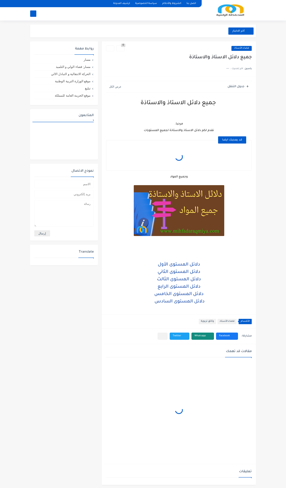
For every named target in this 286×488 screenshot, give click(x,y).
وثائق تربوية (207, 321)
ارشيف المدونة (121, 3)
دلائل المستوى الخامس (179, 294)
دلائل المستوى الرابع (179, 287)
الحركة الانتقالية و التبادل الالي (70, 74)
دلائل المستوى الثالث (179, 279)
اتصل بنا (191, 3)
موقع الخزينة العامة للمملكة (72, 95)
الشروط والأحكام (171, 3)
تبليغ (87, 88)
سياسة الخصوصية (146, 3)
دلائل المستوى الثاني (179, 272)
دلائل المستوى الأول (179, 264)
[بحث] (33, 13)
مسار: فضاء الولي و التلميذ (73, 66)
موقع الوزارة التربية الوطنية (72, 81)
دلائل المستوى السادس (179, 301)
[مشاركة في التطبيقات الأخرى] (163, 336)
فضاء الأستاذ (241, 48)
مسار (87, 59)
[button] (227, 336)
